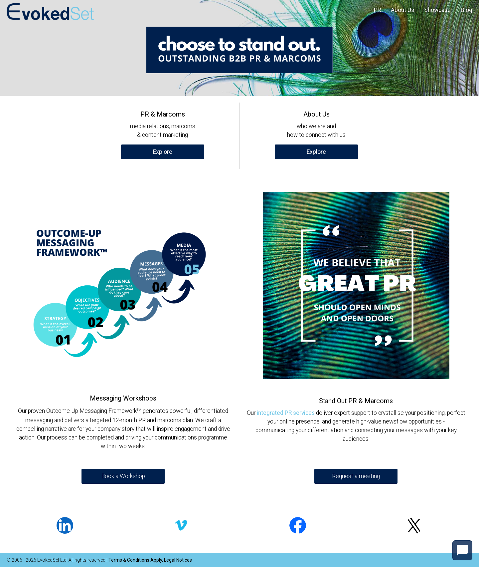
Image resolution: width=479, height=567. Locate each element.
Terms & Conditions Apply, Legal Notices (150, 560)
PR (377, 10)
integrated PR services (286, 413)
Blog (466, 10)
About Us (402, 10)
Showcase (437, 10)
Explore (162, 151)
